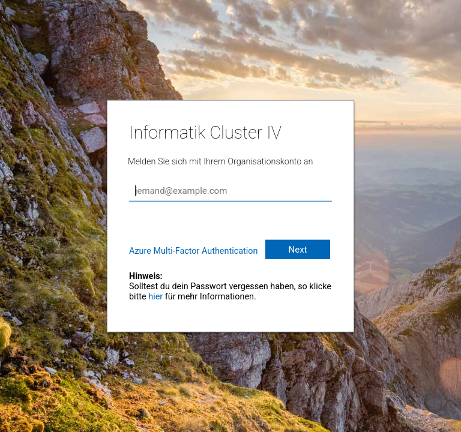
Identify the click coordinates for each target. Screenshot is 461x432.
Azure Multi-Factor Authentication (193, 251)
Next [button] (297, 249)
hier (155, 297)
